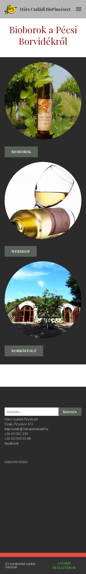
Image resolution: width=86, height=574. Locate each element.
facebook (12, 443)
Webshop (20, 251)
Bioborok (21, 151)
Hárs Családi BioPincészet (45, 9)
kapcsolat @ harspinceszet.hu (26, 429)
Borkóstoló (23, 350)
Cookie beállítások (64, 565)
